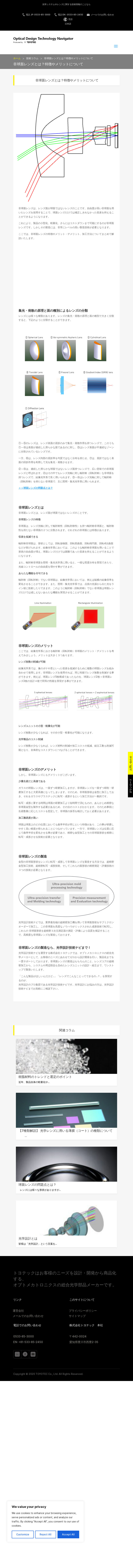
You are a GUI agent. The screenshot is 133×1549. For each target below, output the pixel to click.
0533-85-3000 (23, 1336)
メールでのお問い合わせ (100, 14)
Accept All (68, 1534)
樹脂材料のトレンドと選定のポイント (45, 1077)
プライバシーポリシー (83, 1311)
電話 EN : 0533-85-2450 (68, 14)
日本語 (68, 23)
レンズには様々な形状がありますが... (40, 1189)
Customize (22, 1534)
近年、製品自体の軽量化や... (34, 1082)
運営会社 (18, 1311)
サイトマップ (77, 1316)
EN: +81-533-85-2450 (28, 1342)
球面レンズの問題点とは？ (37, 1184)
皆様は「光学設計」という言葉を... (38, 1243)
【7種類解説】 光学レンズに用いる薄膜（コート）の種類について (66, 1130)
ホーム (17, 58)
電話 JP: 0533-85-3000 (36, 14)
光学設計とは (28, 1238)
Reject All (45, 1534)
